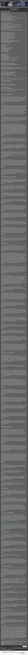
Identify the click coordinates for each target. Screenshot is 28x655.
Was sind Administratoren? (4, 54)
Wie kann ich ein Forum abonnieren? (6, 80)
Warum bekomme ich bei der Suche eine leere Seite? (8, 73)
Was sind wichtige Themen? (4, 50)
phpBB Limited (11, 209)
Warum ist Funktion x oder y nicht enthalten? (7, 88)
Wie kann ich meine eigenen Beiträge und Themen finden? (8, 75)
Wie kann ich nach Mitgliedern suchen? (6, 74)
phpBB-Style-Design (10, 650)
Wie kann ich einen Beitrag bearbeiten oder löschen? (8, 33)
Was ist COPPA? (3, 14)
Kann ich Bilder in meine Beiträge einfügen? (6, 47)
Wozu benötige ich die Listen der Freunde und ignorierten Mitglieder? (10, 67)
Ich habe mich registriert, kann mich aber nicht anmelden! (8, 16)
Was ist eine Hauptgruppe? (4, 59)
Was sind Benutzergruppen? (4, 56)
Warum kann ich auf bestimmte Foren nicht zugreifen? (8, 37)
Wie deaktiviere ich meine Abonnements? (6, 81)
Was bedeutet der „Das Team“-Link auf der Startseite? (8, 60)
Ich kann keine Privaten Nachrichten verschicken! (7, 63)
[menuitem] (6, 0)
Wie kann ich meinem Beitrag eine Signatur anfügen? (8, 34)
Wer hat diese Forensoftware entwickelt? (6, 87)
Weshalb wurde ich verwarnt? (5, 39)
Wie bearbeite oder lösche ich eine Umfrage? (7, 36)
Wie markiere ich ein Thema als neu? (6, 42)
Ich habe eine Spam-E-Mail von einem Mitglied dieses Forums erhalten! (10, 64)
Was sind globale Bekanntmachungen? (6, 48)
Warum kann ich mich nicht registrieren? (6, 15)
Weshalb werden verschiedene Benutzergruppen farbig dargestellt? (9, 58)
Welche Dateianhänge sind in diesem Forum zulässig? (8, 84)
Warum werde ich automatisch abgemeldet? (6, 19)
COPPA (25, 125)
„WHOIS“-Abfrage (14, 628)
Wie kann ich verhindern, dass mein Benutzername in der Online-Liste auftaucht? (11, 24)
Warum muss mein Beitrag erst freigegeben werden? (8, 41)
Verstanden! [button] (23, 652)
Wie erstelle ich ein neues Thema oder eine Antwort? (8, 32)
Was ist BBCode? (3, 45)
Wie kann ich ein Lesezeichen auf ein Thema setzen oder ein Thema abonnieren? (11, 79)
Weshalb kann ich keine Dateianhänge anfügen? (7, 38)
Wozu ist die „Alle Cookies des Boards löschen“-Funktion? (8, 20)
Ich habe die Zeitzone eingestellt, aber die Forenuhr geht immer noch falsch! (11, 25)
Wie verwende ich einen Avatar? (5, 28)
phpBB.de (17, 209)
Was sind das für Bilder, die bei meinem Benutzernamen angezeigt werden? (11, 27)
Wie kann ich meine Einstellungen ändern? (6, 23)
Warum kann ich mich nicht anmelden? (6, 17)
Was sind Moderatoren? (4, 55)
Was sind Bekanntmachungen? (5, 49)
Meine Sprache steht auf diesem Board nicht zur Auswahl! (8, 26)
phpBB (5, 649)
